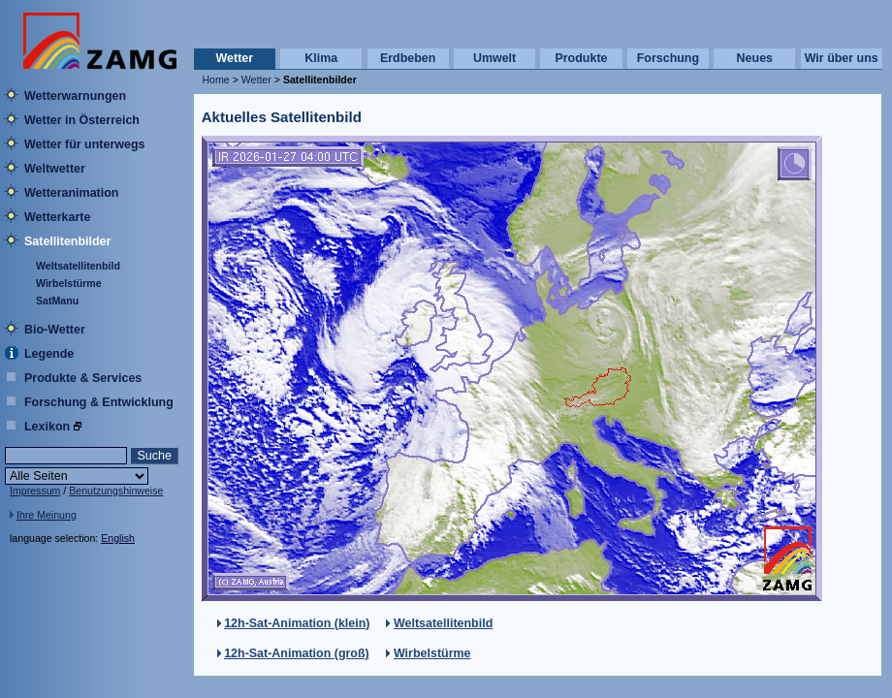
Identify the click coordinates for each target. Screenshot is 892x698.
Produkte (581, 58)
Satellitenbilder (67, 241)
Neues (755, 58)
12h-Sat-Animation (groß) (296, 653)
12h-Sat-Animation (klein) (296, 623)
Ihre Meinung (46, 515)
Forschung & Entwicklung (99, 402)
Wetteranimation (71, 193)
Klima (320, 58)
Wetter (235, 58)
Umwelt (494, 58)
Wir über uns (841, 58)
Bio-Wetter (54, 329)
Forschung (668, 58)
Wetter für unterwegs (84, 144)
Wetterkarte (57, 217)
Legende (49, 354)
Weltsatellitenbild (78, 265)
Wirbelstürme (69, 283)
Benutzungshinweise (116, 490)
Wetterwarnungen (75, 96)
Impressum (35, 490)
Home (215, 79)
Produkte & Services (83, 378)
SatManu (57, 300)
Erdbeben (408, 58)
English (118, 538)
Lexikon (47, 426)
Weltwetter (54, 168)
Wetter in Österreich (82, 120)
